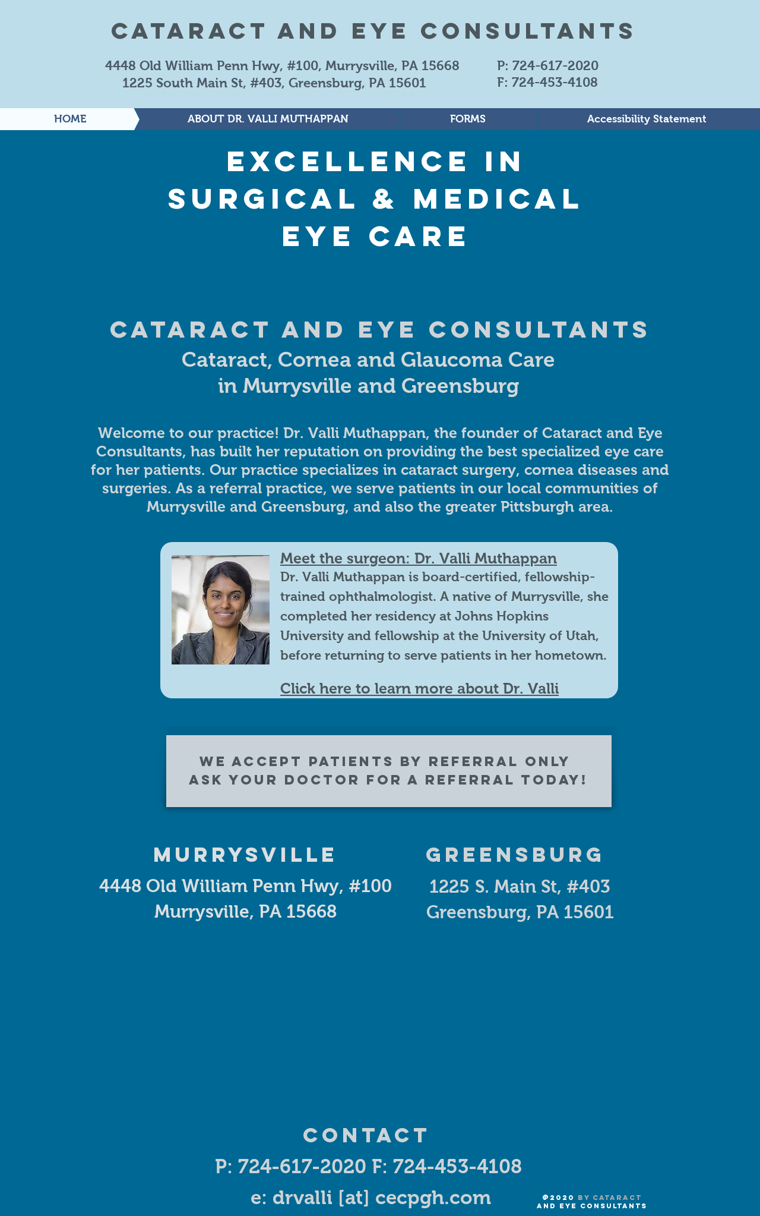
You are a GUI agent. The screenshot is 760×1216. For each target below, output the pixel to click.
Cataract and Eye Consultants (374, 30)
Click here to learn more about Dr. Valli (419, 688)
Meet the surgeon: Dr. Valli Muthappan (418, 558)
